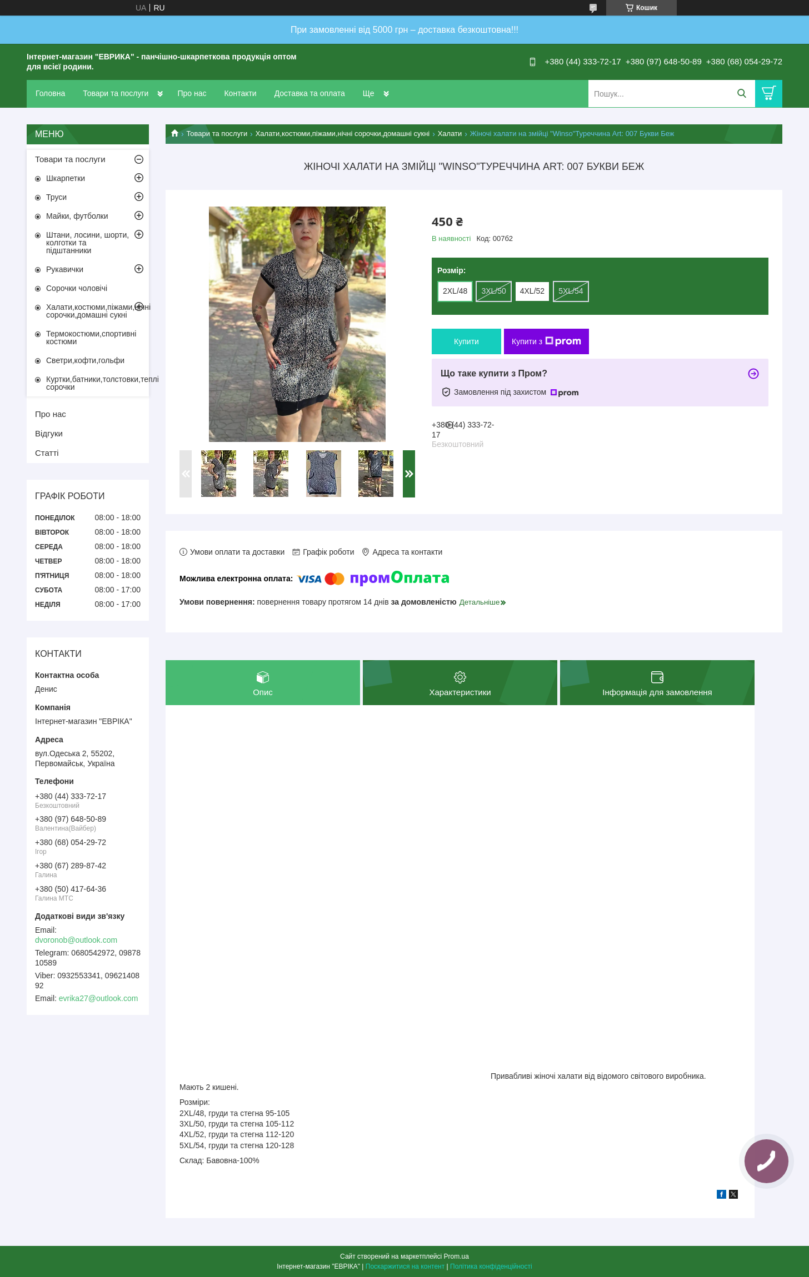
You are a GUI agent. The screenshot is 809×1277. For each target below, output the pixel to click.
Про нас (191, 93)
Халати (450, 133)
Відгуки (49, 433)
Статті (47, 452)
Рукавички (64, 269)
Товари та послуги (115, 93)
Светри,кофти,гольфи (85, 360)
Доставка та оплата (309, 93)
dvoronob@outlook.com (76, 940)
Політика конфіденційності (491, 1266)
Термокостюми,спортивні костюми (91, 337)
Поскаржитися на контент (405, 1266)
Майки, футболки (77, 216)
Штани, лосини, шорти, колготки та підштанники (87, 242)
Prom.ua (456, 1256)
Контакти (240, 93)
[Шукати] (741, 93)
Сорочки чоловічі (76, 288)
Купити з (546, 341)
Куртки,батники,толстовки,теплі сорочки (97, 383)
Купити (466, 341)
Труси (56, 197)
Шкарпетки (65, 178)
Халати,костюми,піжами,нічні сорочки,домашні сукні (343, 133)
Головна (50, 93)
